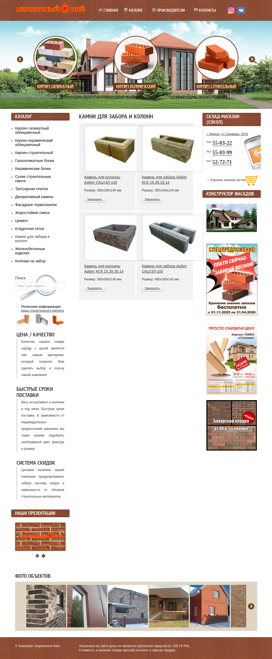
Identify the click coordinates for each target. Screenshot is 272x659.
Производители (168, 10)
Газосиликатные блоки (34, 161)
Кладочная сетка (29, 228)
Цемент (21, 221)
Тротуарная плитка (31, 189)
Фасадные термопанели (36, 205)
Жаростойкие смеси (32, 213)
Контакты (205, 10)
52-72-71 (222, 162)
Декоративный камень (34, 197)
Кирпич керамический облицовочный (34, 142)
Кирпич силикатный (55, 86)
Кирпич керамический (136, 86)
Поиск (20, 278)
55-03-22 (222, 143)
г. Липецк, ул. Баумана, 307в (227, 134)
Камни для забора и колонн (32, 238)
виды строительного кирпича (42, 311)
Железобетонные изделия (30, 251)
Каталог (133, 10)
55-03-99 (222, 152)
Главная (108, 10)
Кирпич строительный (216, 86)
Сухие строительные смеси (33, 178)
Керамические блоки (33, 168)
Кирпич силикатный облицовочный (32, 130)
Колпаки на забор (30, 261)
